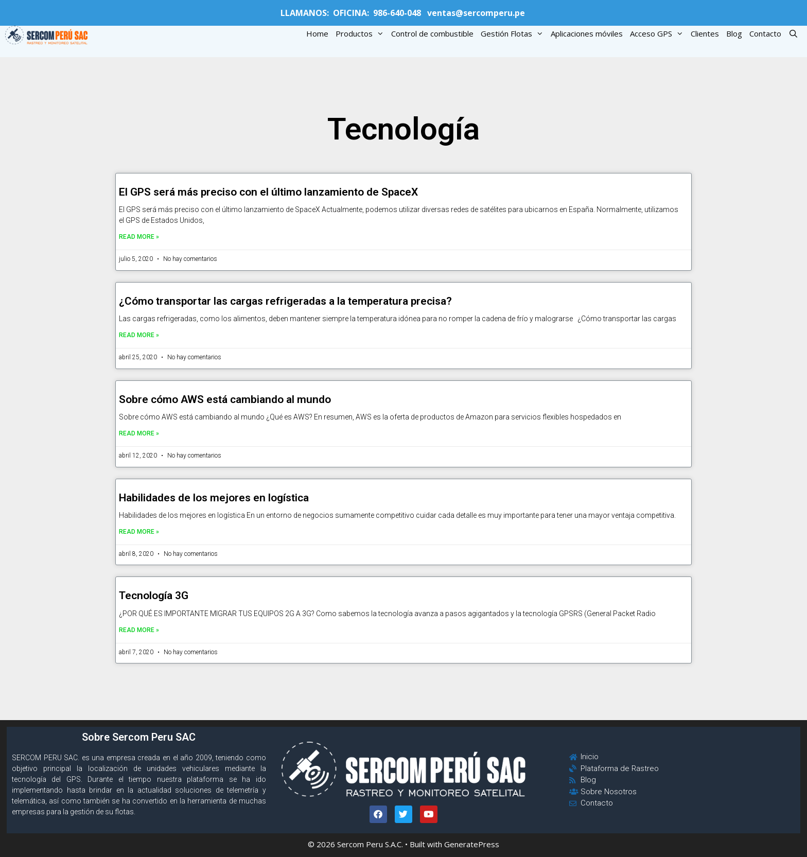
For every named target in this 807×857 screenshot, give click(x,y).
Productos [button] (362, 33)
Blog (734, 33)
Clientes (705, 33)
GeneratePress (471, 844)
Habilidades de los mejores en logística (214, 498)
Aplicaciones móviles (587, 33)
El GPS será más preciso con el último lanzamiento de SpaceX (268, 192)
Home (317, 33)
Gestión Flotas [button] (514, 33)
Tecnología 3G (153, 595)
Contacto (765, 33)
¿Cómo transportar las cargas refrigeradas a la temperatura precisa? (285, 301)
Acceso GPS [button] (658, 33)
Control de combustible (432, 33)
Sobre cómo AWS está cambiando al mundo (225, 399)
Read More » (139, 236)
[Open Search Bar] (793, 33)
